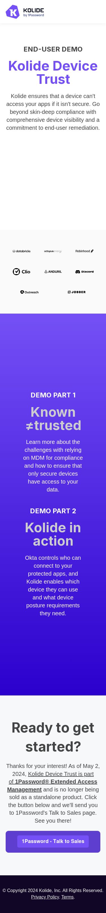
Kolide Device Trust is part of (52, 782)
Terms (67, 897)
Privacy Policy (45, 897)
